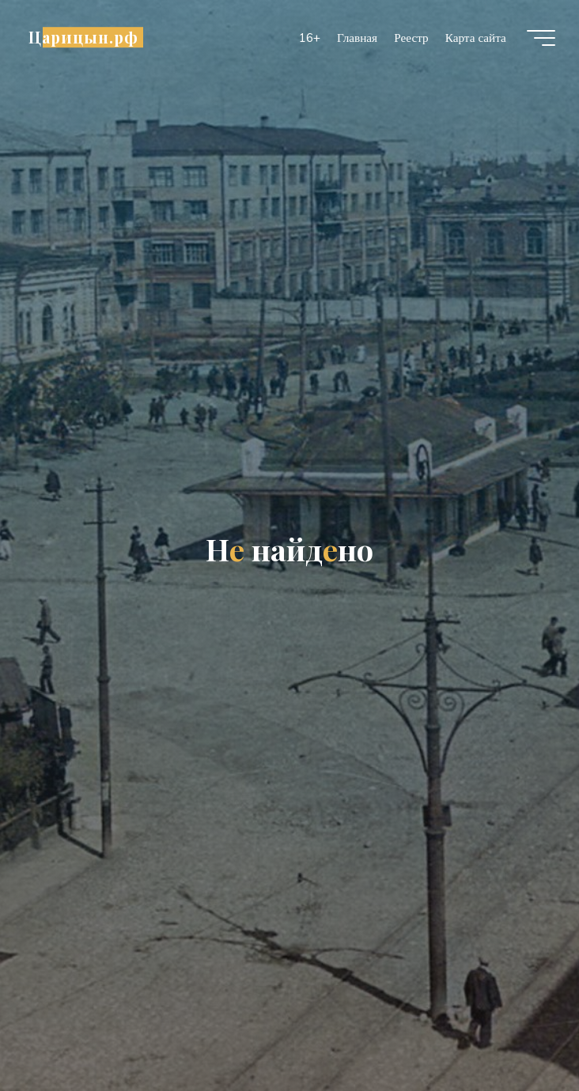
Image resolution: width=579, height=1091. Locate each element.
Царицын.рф (83, 37)
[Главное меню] (541, 38)
